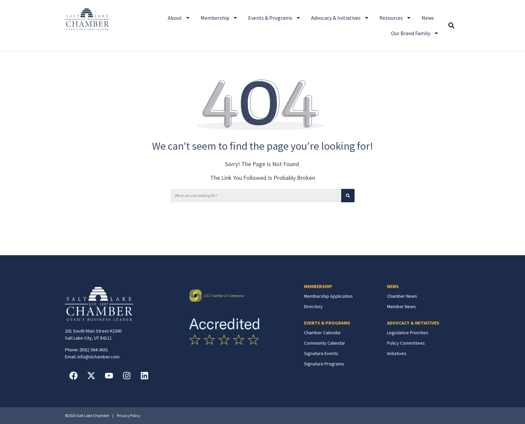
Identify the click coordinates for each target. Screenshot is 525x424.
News (428, 17)
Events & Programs (274, 18)
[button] (451, 25)
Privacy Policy (128, 415)
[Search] (348, 195)
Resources (395, 18)
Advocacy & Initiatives (340, 18)
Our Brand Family (415, 33)
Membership (219, 18)
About (179, 18)
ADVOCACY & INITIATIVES (413, 323)
